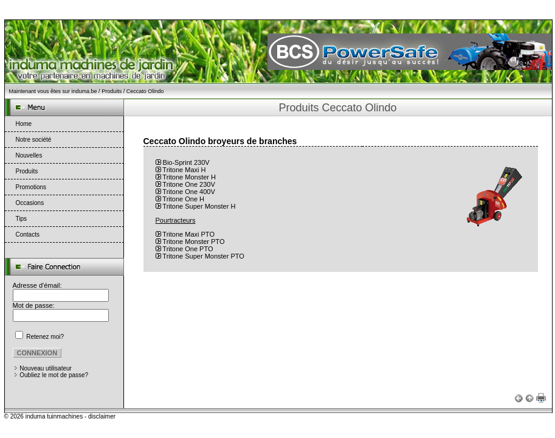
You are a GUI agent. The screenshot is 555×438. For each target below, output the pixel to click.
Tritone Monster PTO (193, 241)
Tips (21, 218)
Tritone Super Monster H (198, 206)
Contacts (28, 234)
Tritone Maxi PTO (188, 234)
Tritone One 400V (188, 191)
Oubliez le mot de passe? (53, 375)
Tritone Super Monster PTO (203, 256)
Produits (112, 91)
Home (24, 123)
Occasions (30, 203)
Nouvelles (29, 155)
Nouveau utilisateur (45, 368)
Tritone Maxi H (183, 169)
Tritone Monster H (189, 177)
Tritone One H (183, 199)
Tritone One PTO (187, 248)
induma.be (84, 91)
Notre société (34, 139)
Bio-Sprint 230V (186, 162)
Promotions (31, 187)
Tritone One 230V (188, 184)
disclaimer (101, 416)
